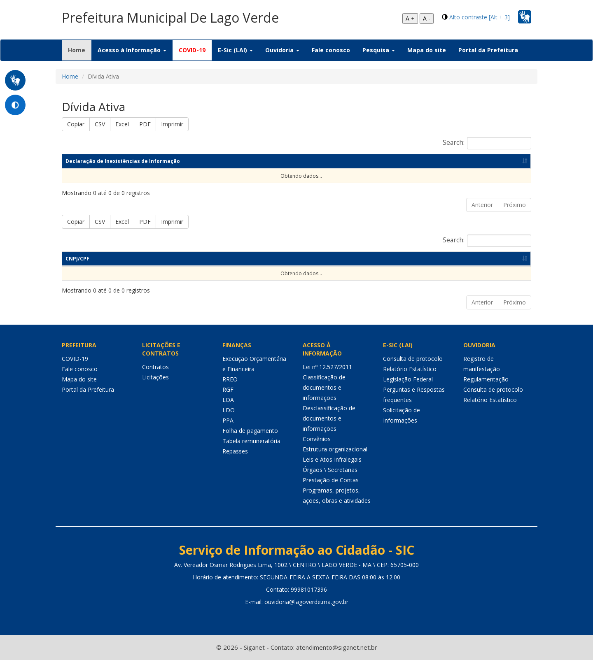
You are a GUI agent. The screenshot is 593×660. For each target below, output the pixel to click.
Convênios (317, 439)
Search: (487, 143)
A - (426, 18)
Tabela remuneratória (251, 441)
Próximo (514, 205)
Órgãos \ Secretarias (330, 470)
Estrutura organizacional (335, 449)
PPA (227, 420)
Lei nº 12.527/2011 (327, 367)
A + (410, 18)
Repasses (235, 451)
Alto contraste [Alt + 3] (479, 17)
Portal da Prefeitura (488, 50)
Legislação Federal (408, 379)
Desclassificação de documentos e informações (329, 418)
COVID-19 (192, 50)
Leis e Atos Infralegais (332, 459)
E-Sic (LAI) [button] (235, 50)
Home (79, 50)
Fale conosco (331, 50)
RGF (227, 389)
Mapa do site (426, 50)
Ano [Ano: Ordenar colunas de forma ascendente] (348, 161)
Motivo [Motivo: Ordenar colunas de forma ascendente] (309, 258)
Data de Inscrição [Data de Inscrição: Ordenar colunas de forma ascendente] (411, 258)
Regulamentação (486, 379)
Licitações (155, 377)
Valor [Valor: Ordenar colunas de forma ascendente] (511, 258)
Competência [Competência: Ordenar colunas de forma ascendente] (287, 161)
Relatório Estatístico (410, 369)
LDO (228, 410)
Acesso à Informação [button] (132, 50)
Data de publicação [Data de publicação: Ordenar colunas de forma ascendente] (421, 161)
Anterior (482, 205)
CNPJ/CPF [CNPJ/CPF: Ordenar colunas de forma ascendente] (77, 258)
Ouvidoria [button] (282, 50)
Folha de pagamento (250, 431)
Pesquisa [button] (378, 50)
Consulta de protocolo (413, 359)
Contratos (155, 367)
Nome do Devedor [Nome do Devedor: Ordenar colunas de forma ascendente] (162, 258)
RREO (230, 379)
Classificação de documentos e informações (324, 387)
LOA (228, 400)
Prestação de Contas (331, 480)
